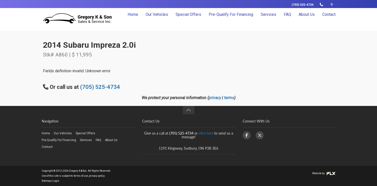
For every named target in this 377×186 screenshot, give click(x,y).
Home (133, 19)
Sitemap (46, 180)
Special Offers (188, 19)
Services (268, 19)
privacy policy (96, 175)
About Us (307, 19)
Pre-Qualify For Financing (231, 19)
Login (56, 180)
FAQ (287, 19)
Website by (324, 173)
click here (206, 133)
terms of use (81, 175)
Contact (329, 19)
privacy (215, 97)
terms (229, 97)
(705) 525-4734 (302, 5)
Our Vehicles (157, 19)
